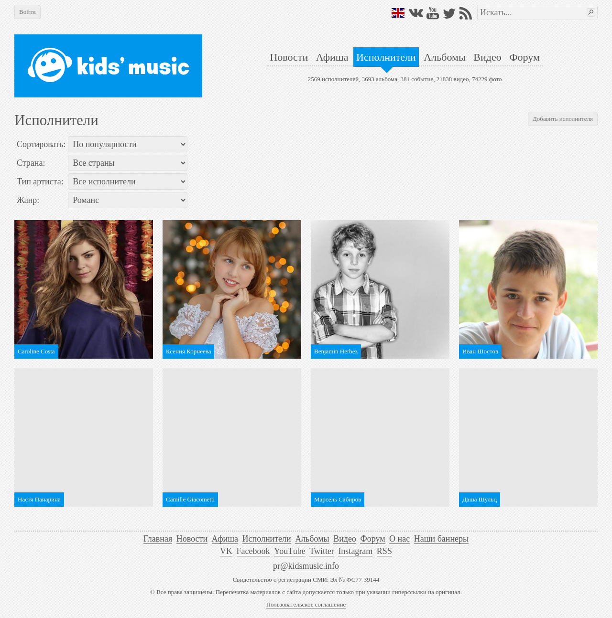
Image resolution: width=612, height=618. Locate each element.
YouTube (290, 551)
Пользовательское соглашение (306, 604)
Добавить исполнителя (563, 118)
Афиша (332, 57)
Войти (27, 11)
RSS (384, 551)
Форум (524, 57)
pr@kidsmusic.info (306, 566)
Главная (157, 538)
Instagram (355, 551)
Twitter (321, 551)
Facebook (253, 551)
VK (226, 551)
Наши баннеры (441, 538)
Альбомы (444, 57)
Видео (487, 57)
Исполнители (386, 57)
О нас (399, 538)
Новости (289, 57)
